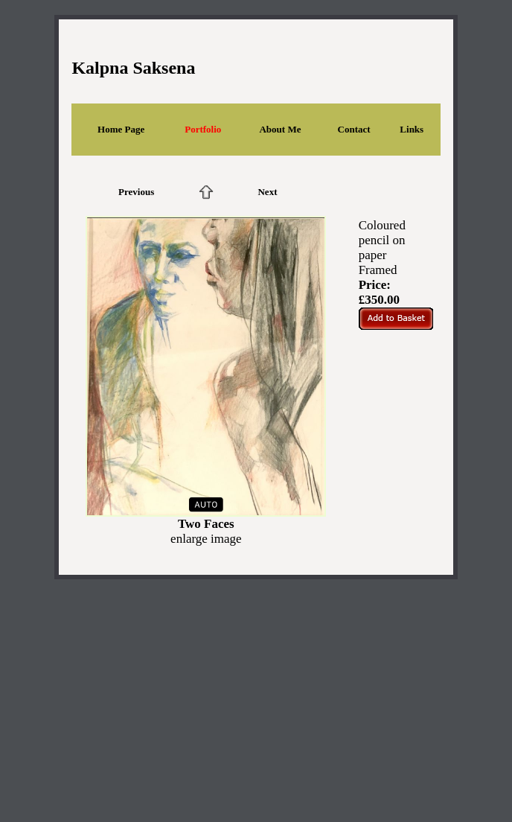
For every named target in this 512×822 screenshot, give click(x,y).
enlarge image (206, 539)
